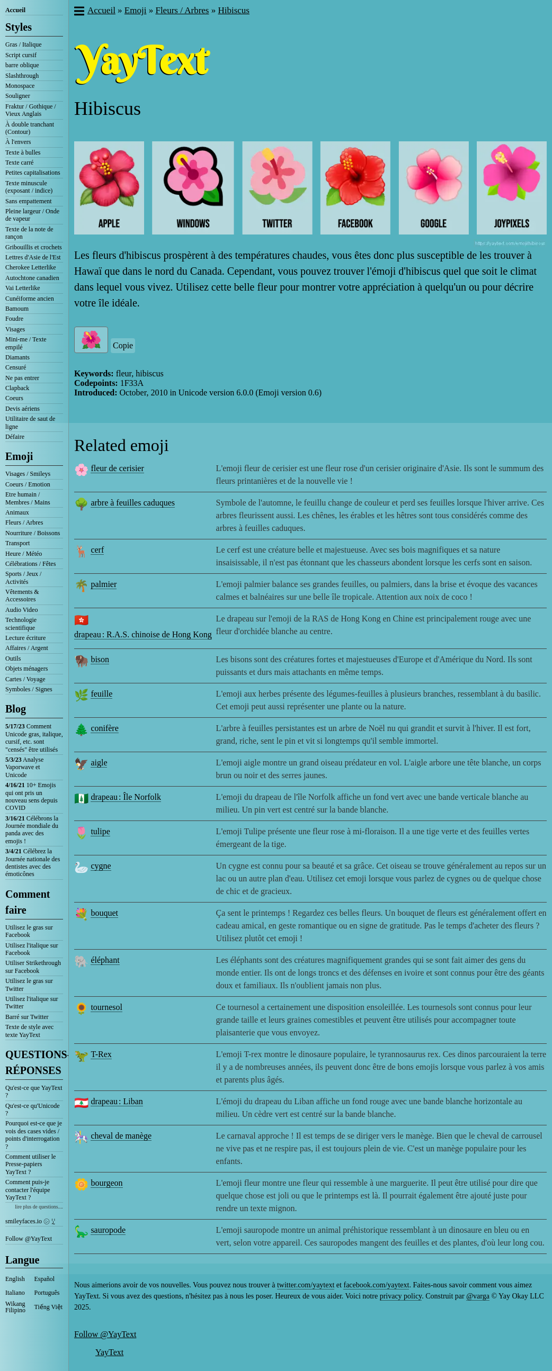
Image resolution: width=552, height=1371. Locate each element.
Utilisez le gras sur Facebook (29, 931)
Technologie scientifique (21, 623)
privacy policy (401, 1296)
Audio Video (21, 610)
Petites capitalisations (32, 172)
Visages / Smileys (27, 473)
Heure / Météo (23, 553)
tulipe (100, 831)
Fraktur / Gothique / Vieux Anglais (30, 110)
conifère (104, 728)
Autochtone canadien (32, 278)
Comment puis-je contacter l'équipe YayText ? (27, 1189)
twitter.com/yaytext (305, 1285)
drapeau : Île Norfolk (126, 796)
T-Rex (101, 1054)
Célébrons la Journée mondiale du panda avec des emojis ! (31, 830)
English (15, 1279)
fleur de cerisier (117, 468)
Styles (18, 27)
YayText (109, 1352)
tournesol (106, 1007)
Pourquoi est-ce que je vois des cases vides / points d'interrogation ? (33, 1135)
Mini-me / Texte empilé (26, 343)
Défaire (14, 436)
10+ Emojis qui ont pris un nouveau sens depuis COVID (31, 796)
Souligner (17, 96)
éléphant (105, 959)
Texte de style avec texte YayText (29, 1030)
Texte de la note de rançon (29, 233)
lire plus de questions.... (39, 1207)
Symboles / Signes (28, 689)
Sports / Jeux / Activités (23, 577)
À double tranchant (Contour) (29, 128)
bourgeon (106, 1182)
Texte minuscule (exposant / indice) (28, 186)
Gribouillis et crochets (33, 247)
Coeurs (14, 398)
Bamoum (17, 308)
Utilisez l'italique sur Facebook (31, 949)
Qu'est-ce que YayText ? (34, 1091)
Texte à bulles (22, 152)
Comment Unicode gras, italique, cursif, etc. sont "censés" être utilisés (34, 738)
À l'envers (18, 142)
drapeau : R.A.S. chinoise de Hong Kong (143, 634)
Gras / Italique (23, 44)
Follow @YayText (28, 1238)
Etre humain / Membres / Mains (27, 498)
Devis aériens (22, 408)
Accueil (15, 10)
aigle (99, 762)
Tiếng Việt (48, 1307)
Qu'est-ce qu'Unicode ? (32, 1109)
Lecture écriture (25, 638)
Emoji (19, 456)
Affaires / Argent (26, 648)
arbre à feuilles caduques (133, 502)
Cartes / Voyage (25, 679)
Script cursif (21, 55)
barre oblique (22, 65)
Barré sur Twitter (27, 1017)
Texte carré (19, 162)
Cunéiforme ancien (29, 298)
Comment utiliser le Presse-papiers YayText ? (30, 1164)
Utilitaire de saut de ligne (30, 422)
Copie (123, 345)
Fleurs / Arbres (24, 522)
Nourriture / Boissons (32, 533)
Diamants (17, 357)
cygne (101, 865)
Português (47, 1292)
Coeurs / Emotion (27, 484)
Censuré (15, 367)
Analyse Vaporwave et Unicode (24, 767)
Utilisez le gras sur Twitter (29, 984)
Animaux (17, 512)
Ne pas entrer (22, 378)
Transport (17, 543)
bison (100, 659)
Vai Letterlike (22, 288)
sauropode (108, 1229)
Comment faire (27, 902)
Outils (13, 658)
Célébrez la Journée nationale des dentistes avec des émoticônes (32, 862)
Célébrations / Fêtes (30, 563)
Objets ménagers (26, 668)
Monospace (19, 85)
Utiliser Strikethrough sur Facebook (33, 966)
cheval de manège (121, 1135)
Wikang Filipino (15, 1307)
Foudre (14, 318)
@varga (477, 1296)
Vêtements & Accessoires (22, 595)
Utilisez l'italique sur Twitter (31, 1002)
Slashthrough (22, 75)
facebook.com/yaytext (376, 1285)
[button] (78, 12)
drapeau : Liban (117, 1101)
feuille (101, 693)
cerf (97, 549)
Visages (15, 329)
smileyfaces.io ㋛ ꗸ (30, 1221)
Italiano (15, 1292)
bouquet (104, 912)
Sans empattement (28, 201)
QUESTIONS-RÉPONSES (34, 1062)
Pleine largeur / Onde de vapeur (32, 215)
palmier (104, 584)
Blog (15, 709)
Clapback (17, 388)
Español (44, 1279)
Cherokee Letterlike (30, 267)
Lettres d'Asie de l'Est (33, 257)
